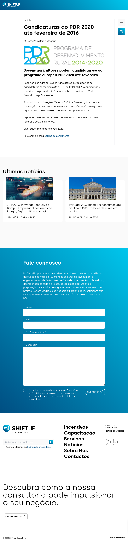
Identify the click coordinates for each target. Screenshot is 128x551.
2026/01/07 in (76, 217)
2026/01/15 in (13, 217)
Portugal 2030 (28, 217)
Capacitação (79, 433)
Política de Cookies (114, 431)
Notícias (28, 20)
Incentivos (76, 427)
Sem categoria (47, 41)
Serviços (74, 439)
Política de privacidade (39, 447)
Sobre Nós (76, 450)
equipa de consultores (56, 135)
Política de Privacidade (111, 426)
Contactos (76, 456)
